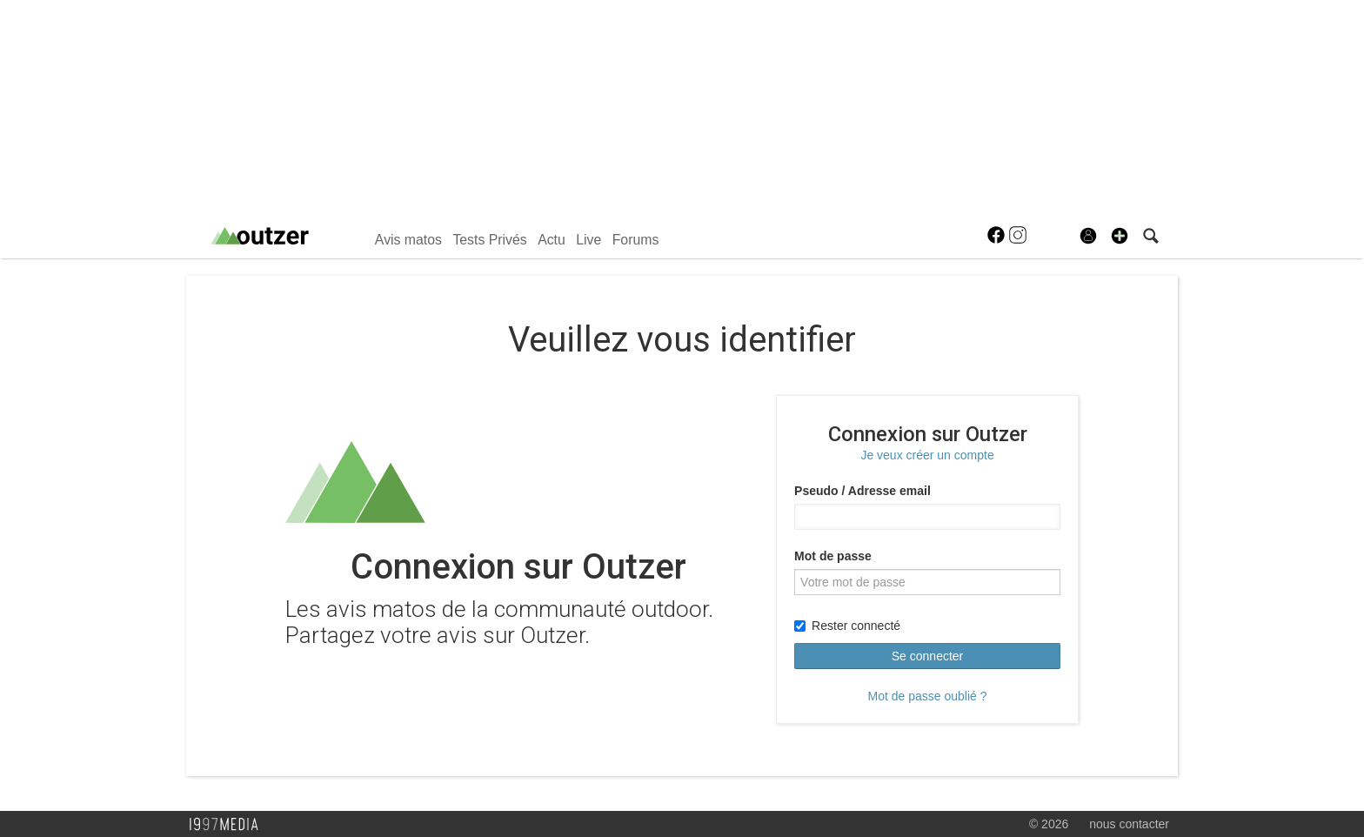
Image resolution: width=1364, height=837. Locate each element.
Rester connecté (847, 626)
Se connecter (928, 656)
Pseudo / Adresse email (862, 491)
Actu (551, 239)
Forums (635, 239)
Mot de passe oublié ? (927, 696)
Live (588, 239)
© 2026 (1048, 824)
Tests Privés (489, 239)
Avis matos (408, 239)
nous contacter (1129, 824)
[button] (1119, 235)
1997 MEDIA (228, 825)
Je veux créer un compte (926, 455)
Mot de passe (833, 556)
